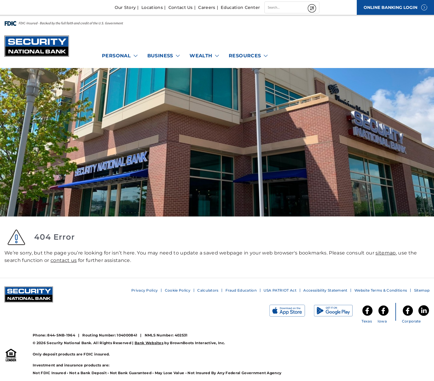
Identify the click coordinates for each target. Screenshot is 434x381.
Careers (206, 7)
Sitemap (422, 290)
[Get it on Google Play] (338, 312)
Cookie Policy (177, 290)
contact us (63, 260)
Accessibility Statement (325, 290)
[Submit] (312, 7)
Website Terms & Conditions (380, 290)
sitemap (385, 253)
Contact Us (180, 7)
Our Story (125, 7)
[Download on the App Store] (291, 312)
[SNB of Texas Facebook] (367, 315)
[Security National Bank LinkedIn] (424, 315)
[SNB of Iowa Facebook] (383, 315)
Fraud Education (241, 290)
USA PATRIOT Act (279, 290)
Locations (152, 7)
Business (164, 56)
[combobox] (285, 7)
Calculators (208, 290)
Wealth (205, 56)
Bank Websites (149, 343)
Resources (249, 56)
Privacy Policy (144, 290)
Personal (120, 56)
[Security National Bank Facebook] (408, 315)
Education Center (240, 7)
